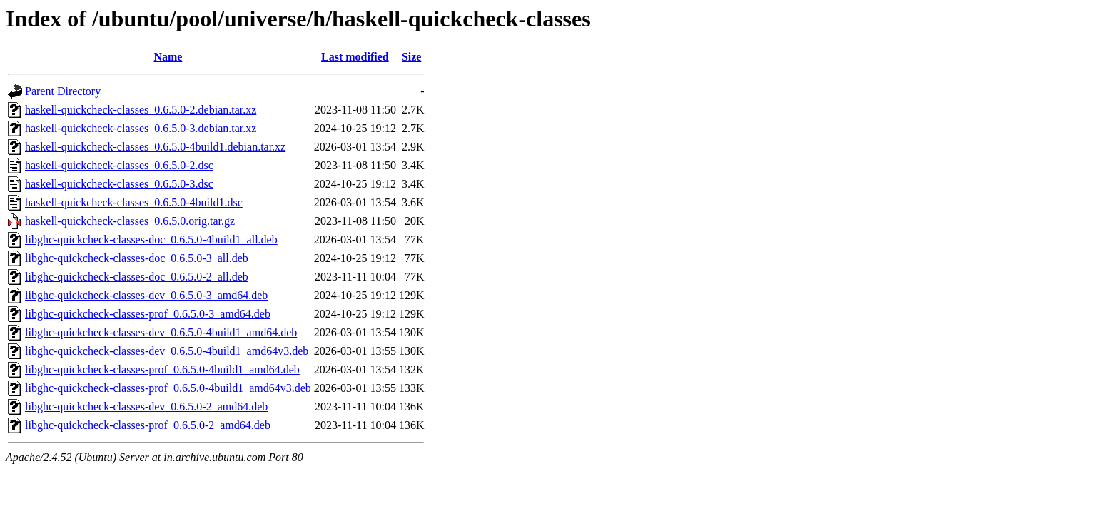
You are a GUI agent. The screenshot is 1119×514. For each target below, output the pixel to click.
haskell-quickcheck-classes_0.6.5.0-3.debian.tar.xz (140, 128)
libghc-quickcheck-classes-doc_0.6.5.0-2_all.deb (136, 277)
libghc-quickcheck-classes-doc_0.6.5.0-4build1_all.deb (151, 239)
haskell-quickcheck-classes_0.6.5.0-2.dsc (119, 165)
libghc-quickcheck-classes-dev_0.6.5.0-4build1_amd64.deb (161, 332)
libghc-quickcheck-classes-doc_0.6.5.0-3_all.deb (136, 258)
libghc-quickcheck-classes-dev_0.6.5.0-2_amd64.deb (146, 406)
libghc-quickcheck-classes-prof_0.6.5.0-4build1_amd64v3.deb (168, 388)
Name (167, 57)
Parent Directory (63, 91)
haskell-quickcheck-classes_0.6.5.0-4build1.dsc (134, 202)
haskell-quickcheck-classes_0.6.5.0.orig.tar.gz (130, 221)
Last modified (355, 57)
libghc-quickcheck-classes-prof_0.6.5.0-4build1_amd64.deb (162, 369)
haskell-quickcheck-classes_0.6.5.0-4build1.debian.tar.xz (155, 147)
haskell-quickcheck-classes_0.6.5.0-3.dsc (119, 184)
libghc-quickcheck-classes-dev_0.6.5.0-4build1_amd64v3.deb (166, 351)
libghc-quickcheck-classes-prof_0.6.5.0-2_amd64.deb (147, 425)
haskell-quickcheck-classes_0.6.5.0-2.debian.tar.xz (140, 110)
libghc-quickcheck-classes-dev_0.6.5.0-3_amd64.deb (146, 295)
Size (412, 57)
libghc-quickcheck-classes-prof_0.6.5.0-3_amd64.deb (147, 314)
